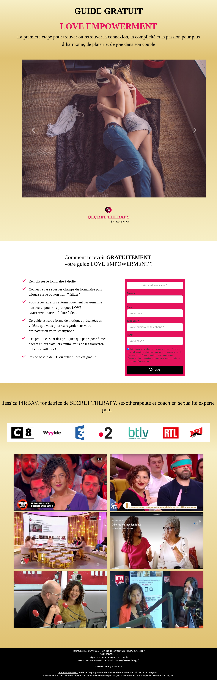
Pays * (130, 335)
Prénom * (131, 293)
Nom (129, 307)
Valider (154, 370)
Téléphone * (133, 321)
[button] (35, 128)
